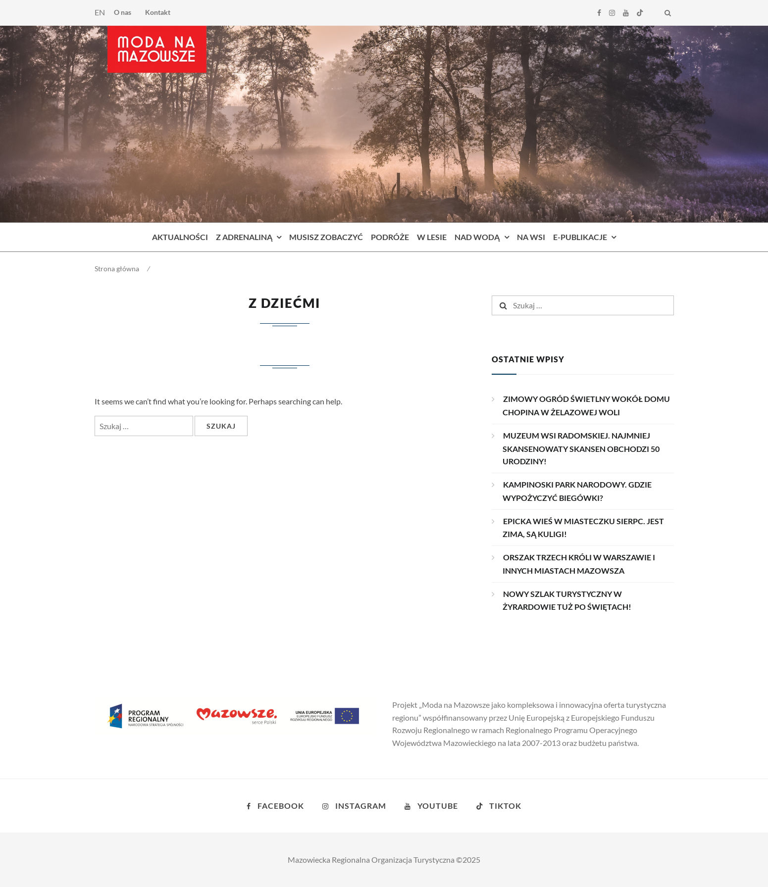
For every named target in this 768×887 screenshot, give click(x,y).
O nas (122, 12)
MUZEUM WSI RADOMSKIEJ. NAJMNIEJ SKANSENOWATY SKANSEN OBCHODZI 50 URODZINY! (581, 448)
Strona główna (117, 268)
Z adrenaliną (244, 237)
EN (100, 12)
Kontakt (157, 12)
